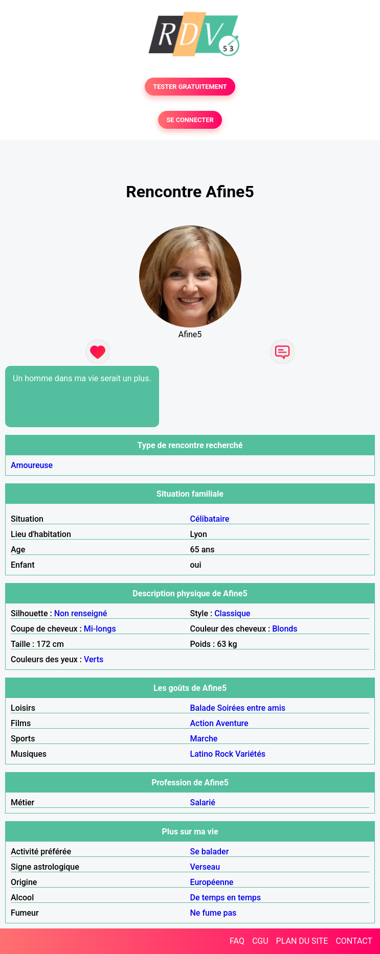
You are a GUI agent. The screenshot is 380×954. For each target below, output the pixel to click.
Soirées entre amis (251, 708)
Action (202, 723)
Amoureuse (32, 465)
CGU (260, 941)
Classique (232, 613)
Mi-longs (100, 629)
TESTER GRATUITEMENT (190, 86)
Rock (224, 754)
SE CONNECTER (189, 120)
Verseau (205, 867)
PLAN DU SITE (302, 941)
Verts (93, 659)
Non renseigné (80, 613)
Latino (201, 754)
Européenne (212, 882)
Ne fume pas (213, 913)
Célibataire (210, 519)
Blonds (284, 629)
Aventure (232, 723)
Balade (202, 708)
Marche (204, 738)
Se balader (209, 851)
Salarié (202, 802)
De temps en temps (225, 897)
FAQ (237, 941)
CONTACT (354, 941)
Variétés (250, 754)
